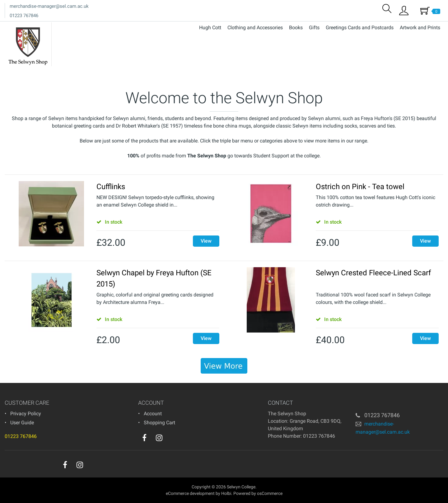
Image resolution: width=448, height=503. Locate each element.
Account (153, 414)
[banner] (224, 366)
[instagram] (159, 438)
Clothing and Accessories (255, 27)
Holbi (226, 493)
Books (296, 27)
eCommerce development (190, 493)
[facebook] (144, 438)
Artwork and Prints (420, 27)
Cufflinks (110, 186)
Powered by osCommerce (257, 493)
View (206, 241)
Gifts (314, 27)
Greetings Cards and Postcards (360, 27)
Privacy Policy (25, 414)
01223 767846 (24, 15)
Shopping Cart (159, 423)
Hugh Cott (210, 27)
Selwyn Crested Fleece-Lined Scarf (373, 272)
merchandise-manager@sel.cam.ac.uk (49, 6)
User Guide (22, 423)
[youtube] (171, 439)
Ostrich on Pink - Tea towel (360, 186)
